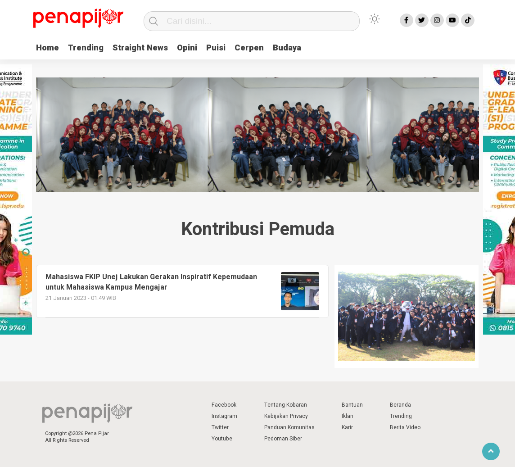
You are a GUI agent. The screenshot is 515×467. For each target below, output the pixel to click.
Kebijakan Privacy (286, 416)
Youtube (222, 439)
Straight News (140, 48)
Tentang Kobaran (285, 405)
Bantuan (352, 405)
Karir (347, 427)
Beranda (400, 405)
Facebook (224, 405)
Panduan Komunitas (289, 427)
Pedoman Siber (283, 439)
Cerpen (249, 48)
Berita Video (405, 427)
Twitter (220, 427)
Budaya (287, 48)
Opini (187, 48)
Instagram (224, 416)
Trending (86, 48)
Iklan (347, 416)
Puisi (216, 48)
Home (47, 48)
